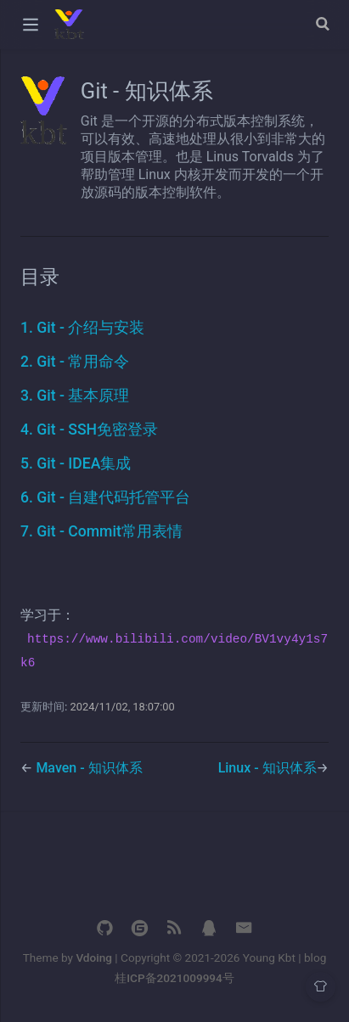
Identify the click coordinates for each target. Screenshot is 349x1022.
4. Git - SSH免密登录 (89, 429)
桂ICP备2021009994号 (174, 978)
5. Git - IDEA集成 (75, 463)
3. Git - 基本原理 (74, 395)
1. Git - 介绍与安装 (82, 327)
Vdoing (94, 957)
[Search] (324, 23)
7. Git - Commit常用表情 (101, 531)
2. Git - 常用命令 (74, 361)
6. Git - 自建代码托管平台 (105, 497)
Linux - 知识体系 (267, 768)
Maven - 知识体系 (89, 768)
